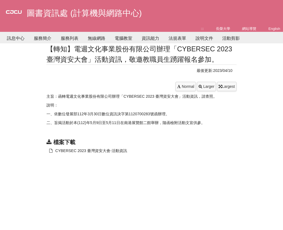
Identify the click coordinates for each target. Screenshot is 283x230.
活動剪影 (231, 38)
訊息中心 (15, 38)
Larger (206, 86)
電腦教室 (123, 38)
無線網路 (96, 38)
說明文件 (204, 38)
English (274, 29)
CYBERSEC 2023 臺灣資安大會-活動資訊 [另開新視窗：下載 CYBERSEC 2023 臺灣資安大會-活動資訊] (88, 150)
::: (202, 29)
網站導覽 (249, 29)
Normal (185, 86)
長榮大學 (223, 29)
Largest (227, 86)
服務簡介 (42, 38)
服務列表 (69, 38)
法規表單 (177, 38)
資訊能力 (150, 38)
